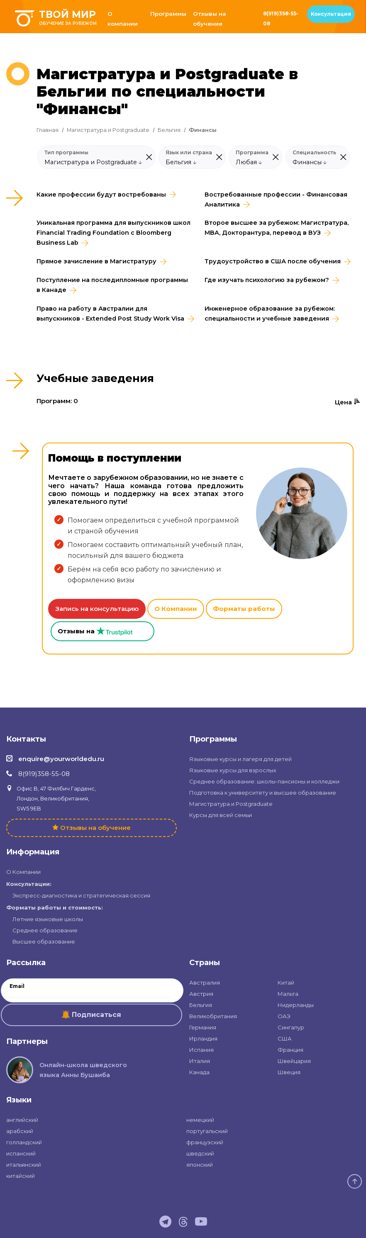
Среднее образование (45, 930)
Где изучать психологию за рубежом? (267, 280)
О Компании (175, 609)
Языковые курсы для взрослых (232, 770)
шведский (200, 1153)
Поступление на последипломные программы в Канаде (112, 285)
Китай (286, 982)
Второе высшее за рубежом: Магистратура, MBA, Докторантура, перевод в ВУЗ (277, 227)
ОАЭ (284, 1016)
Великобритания (213, 1016)
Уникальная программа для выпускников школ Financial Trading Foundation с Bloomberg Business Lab (113, 232)
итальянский (23, 1164)
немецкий (200, 1119)
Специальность (314, 153)
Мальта (288, 993)
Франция (290, 1049)
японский (199, 1164)
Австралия (204, 982)
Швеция (289, 1072)
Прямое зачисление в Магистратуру (96, 261)
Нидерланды (296, 1005)
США (285, 1038)
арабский (19, 1131)
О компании (122, 18)
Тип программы (66, 153)
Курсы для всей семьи (220, 815)
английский (22, 1119)
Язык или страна (189, 153)
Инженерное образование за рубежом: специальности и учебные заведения (270, 313)
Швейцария (294, 1061)
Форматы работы (244, 609)
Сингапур (291, 1027)
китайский (20, 1175)
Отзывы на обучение (209, 18)
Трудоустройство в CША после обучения (273, 261)
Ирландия (203, 1038)
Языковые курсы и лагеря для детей (240, 759)
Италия (199, 1061)
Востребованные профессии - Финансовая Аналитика (276, 199)
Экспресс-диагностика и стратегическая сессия (81, 895)
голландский (24, 1142)
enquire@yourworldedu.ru (61, 759)
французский (204, 1142)
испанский (21, 1153)
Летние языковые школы (47, 919)
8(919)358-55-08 (280, 19)
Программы (168, 13)
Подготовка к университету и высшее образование (262, 792)
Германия (202, 1027)
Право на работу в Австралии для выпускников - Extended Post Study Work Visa (110, 313)
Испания (201, 1049)
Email (17, 986)
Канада (199, 1072)
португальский (207, 1131)
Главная (48, 130)
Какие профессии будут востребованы (101, 194)
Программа (252, 153)
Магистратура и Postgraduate (108, 130)
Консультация (331, 14)
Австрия (201, 993)
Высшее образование (43, 941)
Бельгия (169, 130)
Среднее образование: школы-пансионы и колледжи (264, 781)
